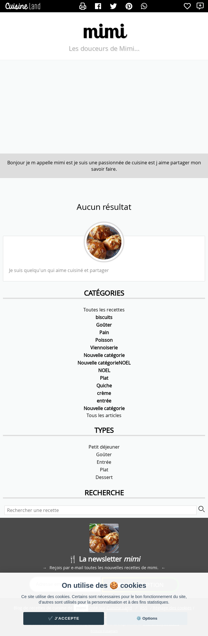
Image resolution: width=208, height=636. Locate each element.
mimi (104, 30)
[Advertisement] (104, 107)
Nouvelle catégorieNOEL (104, 363)
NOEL (104, 370)
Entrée (104, 462)
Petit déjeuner (104, 447)
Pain (104, 332)
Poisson (104, 340)
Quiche (104, 385)
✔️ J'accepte (64, 618)
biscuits (104, 317)
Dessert (104, 477)
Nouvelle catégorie (104, 355)
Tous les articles (104, 415)
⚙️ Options (146, 618)
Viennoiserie (104, 347)
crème (104, 393)
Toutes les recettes (104, 309)
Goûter (104, 325)
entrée (104, 401)
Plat (104, 378)
